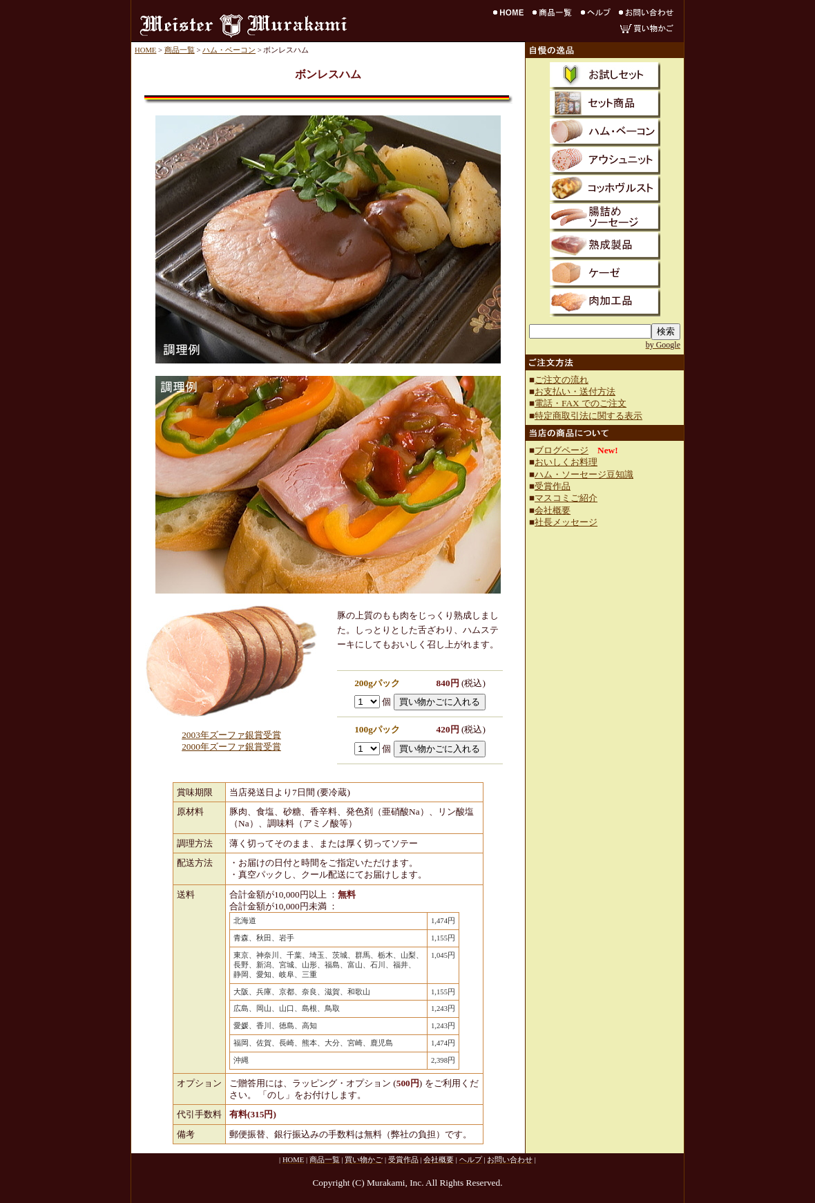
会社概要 (552, 510)
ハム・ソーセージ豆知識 (584, 474)
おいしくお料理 (566, 462)
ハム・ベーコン (229, 50)
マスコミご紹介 (566, 498)
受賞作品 (552, 486)
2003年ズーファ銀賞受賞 (231, 735)
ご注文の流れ (561, 380)
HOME (145, 50)
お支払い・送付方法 (575, 391)
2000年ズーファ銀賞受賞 (231, 746)
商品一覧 (179, 50)
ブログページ (561, 450)
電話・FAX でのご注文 (580, 403)
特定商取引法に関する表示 (588, 415)
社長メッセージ (566, 522)
